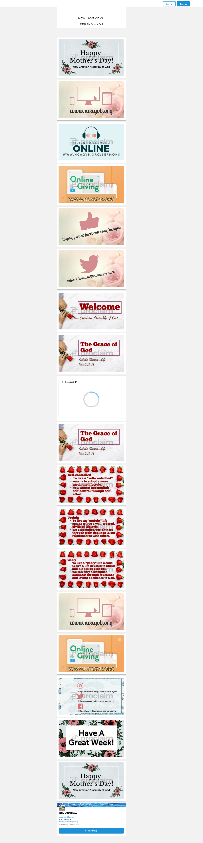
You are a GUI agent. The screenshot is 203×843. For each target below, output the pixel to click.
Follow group (102, 830)
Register (183, 3)
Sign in (169, 3)
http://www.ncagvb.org (79, 821)
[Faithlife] (24, 4)
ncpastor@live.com (77, 817)
